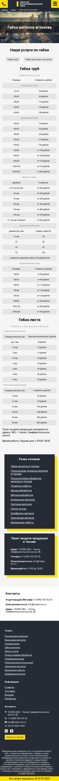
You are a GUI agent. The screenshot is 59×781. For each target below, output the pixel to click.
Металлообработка (22, 495)
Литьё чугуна (12, 651)
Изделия (9, 695)
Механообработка (21, 490)
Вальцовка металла (15, 640)
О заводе (9, 687)
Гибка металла (12, 647)
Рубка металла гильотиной (19, 662)
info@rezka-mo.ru (17, 722)
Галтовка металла (21, 504)
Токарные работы (21, 486)
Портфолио (10, 698)
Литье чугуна (18, 508)
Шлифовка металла (22, 513)
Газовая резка (12, 644)
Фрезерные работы (22, 522)
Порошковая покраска (16, 636)
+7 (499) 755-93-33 (17, 718)
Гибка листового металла (38, 59)
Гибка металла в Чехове (25, 466)
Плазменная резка (14, 659)
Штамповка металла (23, 499)
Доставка (10, 691)
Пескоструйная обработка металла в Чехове (26, 480)
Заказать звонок (15, 737)
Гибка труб (12, 59)
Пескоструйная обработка (18, 655)
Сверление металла (22, 517)
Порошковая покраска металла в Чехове (29, 472)
